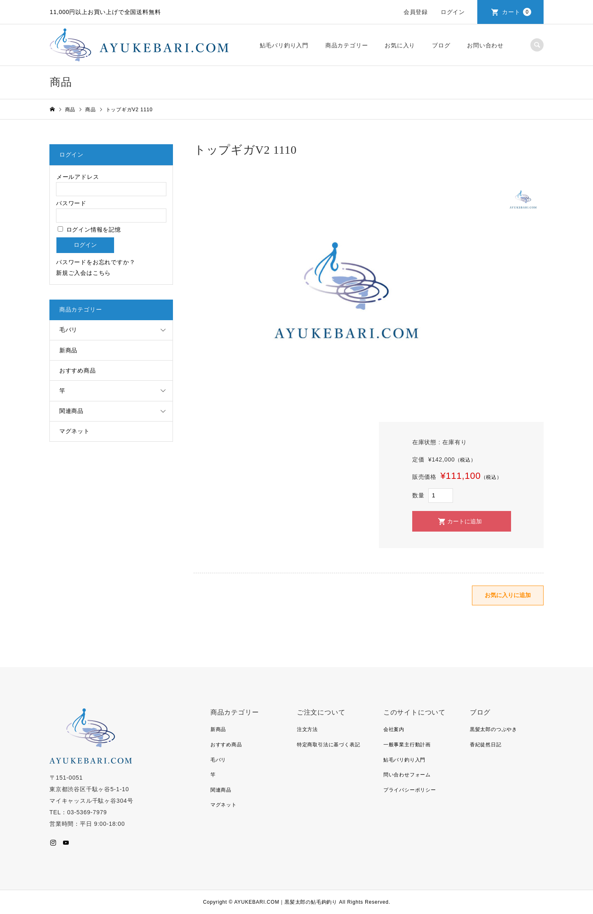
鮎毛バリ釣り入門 (284, 45)
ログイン (453, 12)
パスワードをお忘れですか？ (95, 262)
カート (516, 12)
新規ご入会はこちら (83, 273)
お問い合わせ (485, 45)
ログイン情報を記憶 (89, 229)
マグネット (74, 431)
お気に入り (400, 45)
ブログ (441, 45)
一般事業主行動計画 (407, 745)
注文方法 (307, 729)
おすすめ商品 (77, 370)
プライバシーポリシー (409, 790)
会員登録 (416, 12)
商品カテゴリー (346, 45)
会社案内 (393, 729)
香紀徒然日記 (486, 745)
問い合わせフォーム (407, 775)
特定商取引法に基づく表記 (328, 745)
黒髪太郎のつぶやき (493, 729)
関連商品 (71, 411)
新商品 (68, 350)
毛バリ (68, 329)
